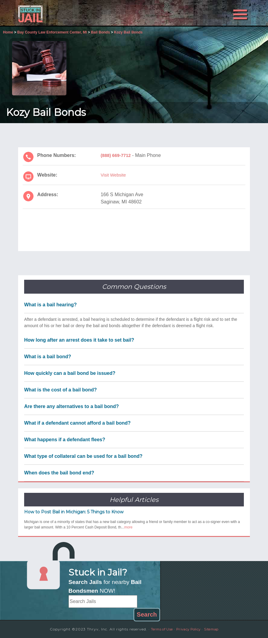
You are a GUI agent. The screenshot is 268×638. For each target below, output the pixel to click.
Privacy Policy (188, 629)
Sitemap (215, 629)
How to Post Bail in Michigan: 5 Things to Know (73, 512)
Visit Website (114, 174)
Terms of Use (158, 629)
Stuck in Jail (53, 13)
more (128, 527)
